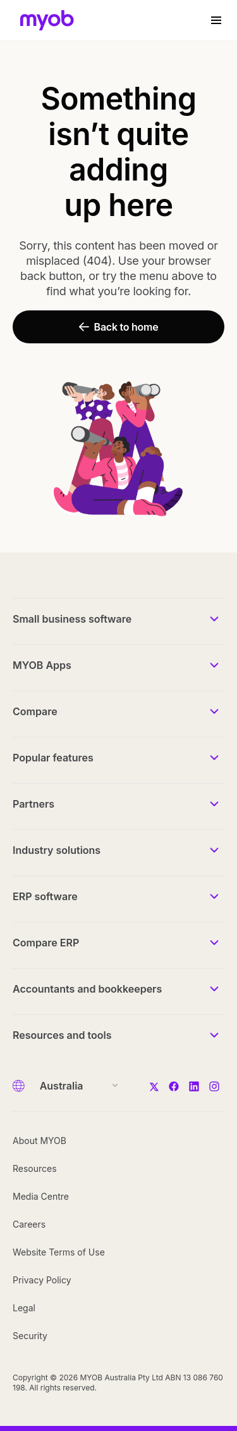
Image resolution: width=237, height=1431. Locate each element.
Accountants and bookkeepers (87, 989)
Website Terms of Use (59, 1252)
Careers (29, 1224)
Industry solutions (56, 850)
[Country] (75, 1085)
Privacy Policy (42, 1280)
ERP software (45, 896)
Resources (35, 1168)
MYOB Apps (42, 665)
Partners (33, 804)
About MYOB (39, 1140)
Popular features (53, 757)
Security (30, 1335)
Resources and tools (62, 1035)
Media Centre (41, 1196)
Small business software (72, 619)
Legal (24, 1307)
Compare (35, 711)
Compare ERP (46, 942)
